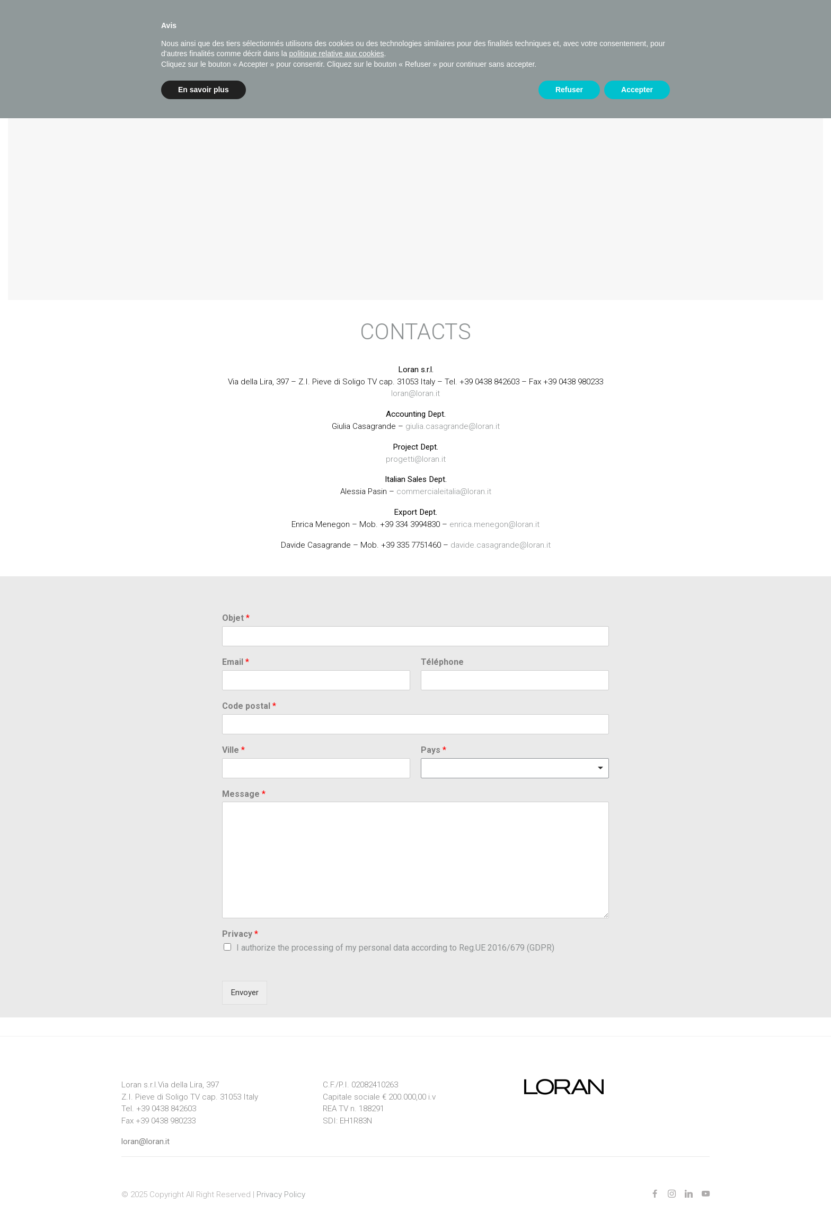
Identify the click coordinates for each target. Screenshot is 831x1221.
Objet (236, 607)
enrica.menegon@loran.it (494, 512)
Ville (233, 738)
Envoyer (245, 981)
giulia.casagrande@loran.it (452, 414)
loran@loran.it (415, 382)
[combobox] (515, 756)
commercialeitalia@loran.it (443, 480)
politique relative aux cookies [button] (336, 53)
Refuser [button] (569, 89)
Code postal (249, 694)
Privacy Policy (281, 1183)
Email (235, 651)
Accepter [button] (637, 89)
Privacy (240, 923)
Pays (433, 738)
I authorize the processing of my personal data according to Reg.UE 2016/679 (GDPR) (395, 937)
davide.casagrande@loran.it (500, 533)
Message (244, 782)
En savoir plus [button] (203, 89)
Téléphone (442, 651)
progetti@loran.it (416, 447)
